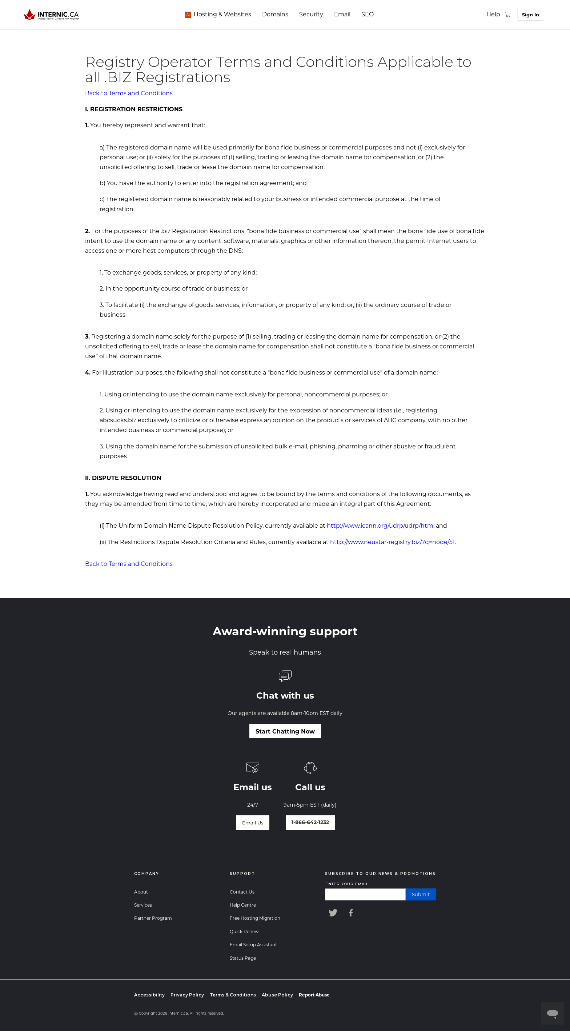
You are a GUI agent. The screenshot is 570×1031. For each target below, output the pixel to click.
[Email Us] (252, 822)
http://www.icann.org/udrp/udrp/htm (380, 525)
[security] (305, 14)
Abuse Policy (277, 995)
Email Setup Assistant (253, 944)
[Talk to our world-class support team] (310, 822)
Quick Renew (244, 931)
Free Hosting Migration (255, 918)
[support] (485, 14)
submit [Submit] (421, 894)
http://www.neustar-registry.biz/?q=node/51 (392, 542)
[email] (336, 14)
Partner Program (153, 918)
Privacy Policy (187, 995)
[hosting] (216, 14)
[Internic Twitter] (332, 912)
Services (143, 905)
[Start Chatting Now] (285, 731)
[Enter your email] (365, 894)
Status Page (243, 958)
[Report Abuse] (314, 995)
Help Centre (243, 905)
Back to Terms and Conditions (129, 93)
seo (362, 14)
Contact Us (242, 892)
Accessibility (149, 995)
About (141, 892)
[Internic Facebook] (352, 912)
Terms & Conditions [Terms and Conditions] (233, 995)
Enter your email (347, 884)
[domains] (269, 14)
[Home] (51, 14)
